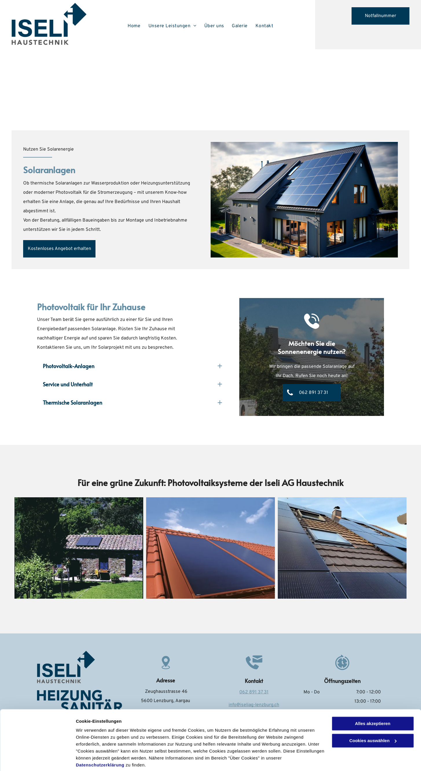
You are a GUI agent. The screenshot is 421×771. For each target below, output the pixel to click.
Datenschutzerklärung (100, 743)
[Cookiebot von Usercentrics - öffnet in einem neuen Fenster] (37, 759)
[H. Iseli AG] (78, 548)
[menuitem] (135, 26)
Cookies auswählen (96, 759)
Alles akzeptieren (373, 702)
